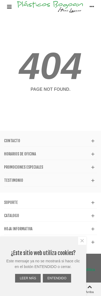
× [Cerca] (82, 241)
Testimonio (13, 180)
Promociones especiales (23, 167)
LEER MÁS (28, 278)
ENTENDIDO (57, 278)
